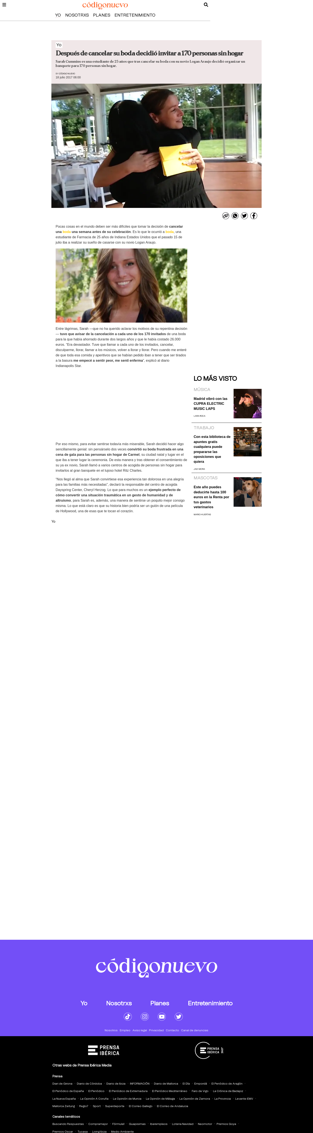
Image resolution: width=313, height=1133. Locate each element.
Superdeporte (114, 1106)
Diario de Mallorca (166, 1083)
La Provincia (222, 1099)
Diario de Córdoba (89, 1083)
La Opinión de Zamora (194, 1099)
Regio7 (83, 1106)
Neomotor (205, 1124)
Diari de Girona (62, 1083)
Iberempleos (159, 1124)
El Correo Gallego (140, 1106)
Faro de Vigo (200, 1091)
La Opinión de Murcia (127, 1099)
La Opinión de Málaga (160, 1099)
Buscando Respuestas (68, 1124)
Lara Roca (199, 416)
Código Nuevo (67, 74)
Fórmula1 (118, 1124)
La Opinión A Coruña (94, 1099)
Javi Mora (199, 469)
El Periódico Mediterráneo (169, 1091)
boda (67, 232)
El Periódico (96, 1091)
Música (202, 390)
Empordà (200, 1083)
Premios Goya (226, 1124)
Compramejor (98, 1124)
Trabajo (204, 428)
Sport (97, 1106)
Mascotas (205, 478)
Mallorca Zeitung (63, 1106)
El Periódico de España (68, 1091)
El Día (186, 1083)
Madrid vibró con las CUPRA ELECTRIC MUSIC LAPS (210, 404)
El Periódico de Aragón (227, 1083)
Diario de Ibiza (115, 1083)
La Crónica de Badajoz (228, 1091)
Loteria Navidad (182, 1124)
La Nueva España (64, 1099)
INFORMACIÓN (139, 1083)
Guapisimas (137, 1124)
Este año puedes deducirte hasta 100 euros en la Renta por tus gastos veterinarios (211, 497)
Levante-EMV (244, 1099)
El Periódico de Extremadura (128, 1091)
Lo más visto (215, 379)
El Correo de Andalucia (172, 1106)
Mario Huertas (202, 515)
